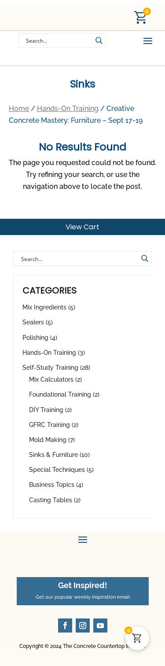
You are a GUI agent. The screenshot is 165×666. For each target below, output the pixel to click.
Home (19, 108)
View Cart (82, 227)
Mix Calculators (51, 379)
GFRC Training (49, 424)
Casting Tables (50, 500)
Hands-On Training (49, 352)
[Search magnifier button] (144, 258)
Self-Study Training (50, 367)
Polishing (35, 337)
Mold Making (47, 439)
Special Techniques (57, 469)
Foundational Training (60, 394)
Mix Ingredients (44, 307)
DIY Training (46, 409)
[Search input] (58, 40)
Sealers (33, 322)
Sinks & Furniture (53, 454)
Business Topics (51, 484)
